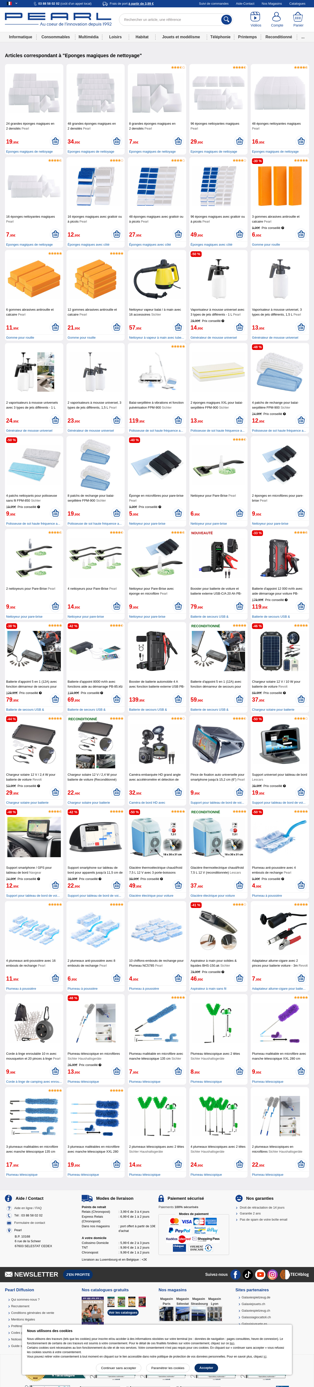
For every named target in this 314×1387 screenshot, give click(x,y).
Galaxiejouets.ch (253, 1304)
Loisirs (115, 37)
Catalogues (297, 3)
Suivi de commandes (214, 3)
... (303, 37)
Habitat (142, 37)
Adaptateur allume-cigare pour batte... (278, 988)
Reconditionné (278, 37)
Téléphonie (220, 37)
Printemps (247, 37)
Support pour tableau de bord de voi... (217, 802)
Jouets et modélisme (181, 37)
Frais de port (132, 3)
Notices (16, 1339)
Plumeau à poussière (267, 895)
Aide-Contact (245, 3)
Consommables (55, 37)
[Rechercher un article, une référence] (176, 19)
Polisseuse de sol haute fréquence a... (156, 430)
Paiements (178, 1207)
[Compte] (277, 19)
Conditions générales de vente (32, 1313)
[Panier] (298, 19)
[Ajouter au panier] (55, 141)
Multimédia (88, 37)
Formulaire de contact (29, 1223)
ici (265, 1356)
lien (232, 1343)
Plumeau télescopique (83, 1081)
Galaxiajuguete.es (254, 1324)
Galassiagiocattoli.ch (256, 1317)
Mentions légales (23, 1319)
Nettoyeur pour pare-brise (147, 523)
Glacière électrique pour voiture (151, 895)
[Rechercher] (226, 20)
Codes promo (20, 1332)
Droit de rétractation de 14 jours (262, 1207)
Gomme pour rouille (266, 244)
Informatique (20, 37)
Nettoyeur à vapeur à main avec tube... (156, 337)
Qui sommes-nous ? (25, 1299)
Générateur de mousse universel (214, 337)
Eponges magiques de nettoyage (29, 151)
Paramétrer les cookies (167, 1368)
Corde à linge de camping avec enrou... (34, 1081)
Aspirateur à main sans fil (208, 988)
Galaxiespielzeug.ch (256, 1310)
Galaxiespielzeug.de (256, 1297)
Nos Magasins (272, 3)
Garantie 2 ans (250, 1213)
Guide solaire (20, 1346)
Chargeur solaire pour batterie (273, 709)
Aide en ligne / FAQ (28, 1208)
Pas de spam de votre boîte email (264, 1219)
